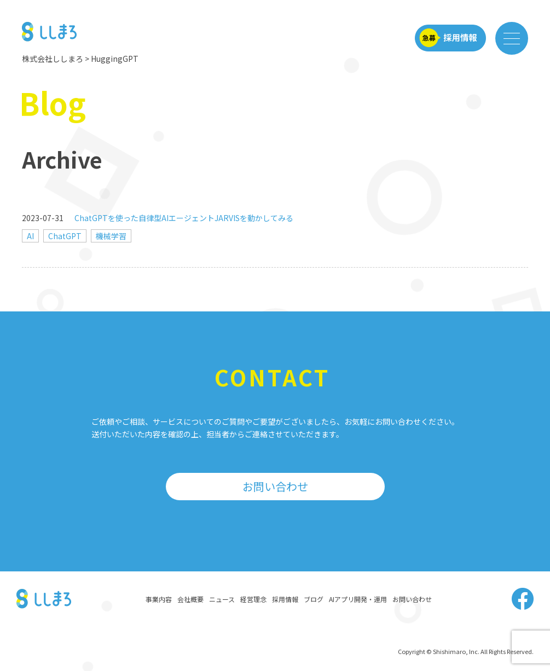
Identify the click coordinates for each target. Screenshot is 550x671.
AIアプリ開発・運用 (358, 599)
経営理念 (253, 599)
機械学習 (111, 236)
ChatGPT (65, 236)
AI (30, 236)
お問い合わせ (275, 486)
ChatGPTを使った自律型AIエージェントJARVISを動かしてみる (183, 217)
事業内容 (159, 599)
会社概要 (190, 599)
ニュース (222, 599)
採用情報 (285, 599)
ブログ (313, 599)
